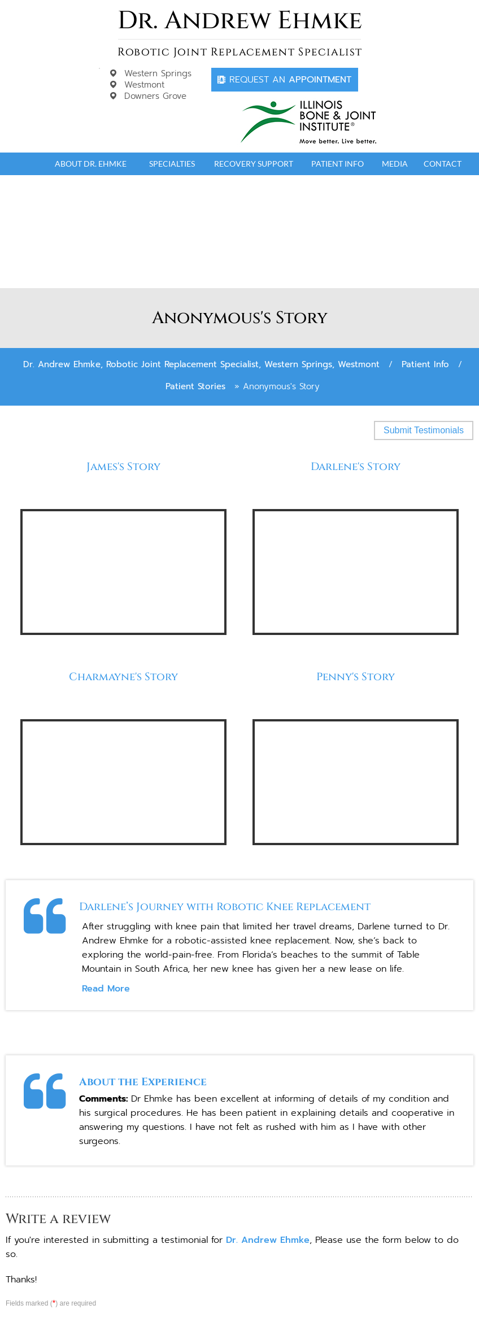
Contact (442, 163)
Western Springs (157, 73)
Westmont (144, 84)
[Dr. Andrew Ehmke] (240, 34)
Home (26, 164)
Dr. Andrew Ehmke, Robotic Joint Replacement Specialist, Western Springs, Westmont (201, 364)
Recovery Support (253, 163)
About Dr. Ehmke (91, 163)
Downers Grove (155, 96)
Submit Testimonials (424, 430)
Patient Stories (195, 386)
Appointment (290, 79)
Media (395, 163)
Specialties (172, 163)
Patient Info (337, 163)
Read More (106, 988)
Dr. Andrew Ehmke (268, 1240)
